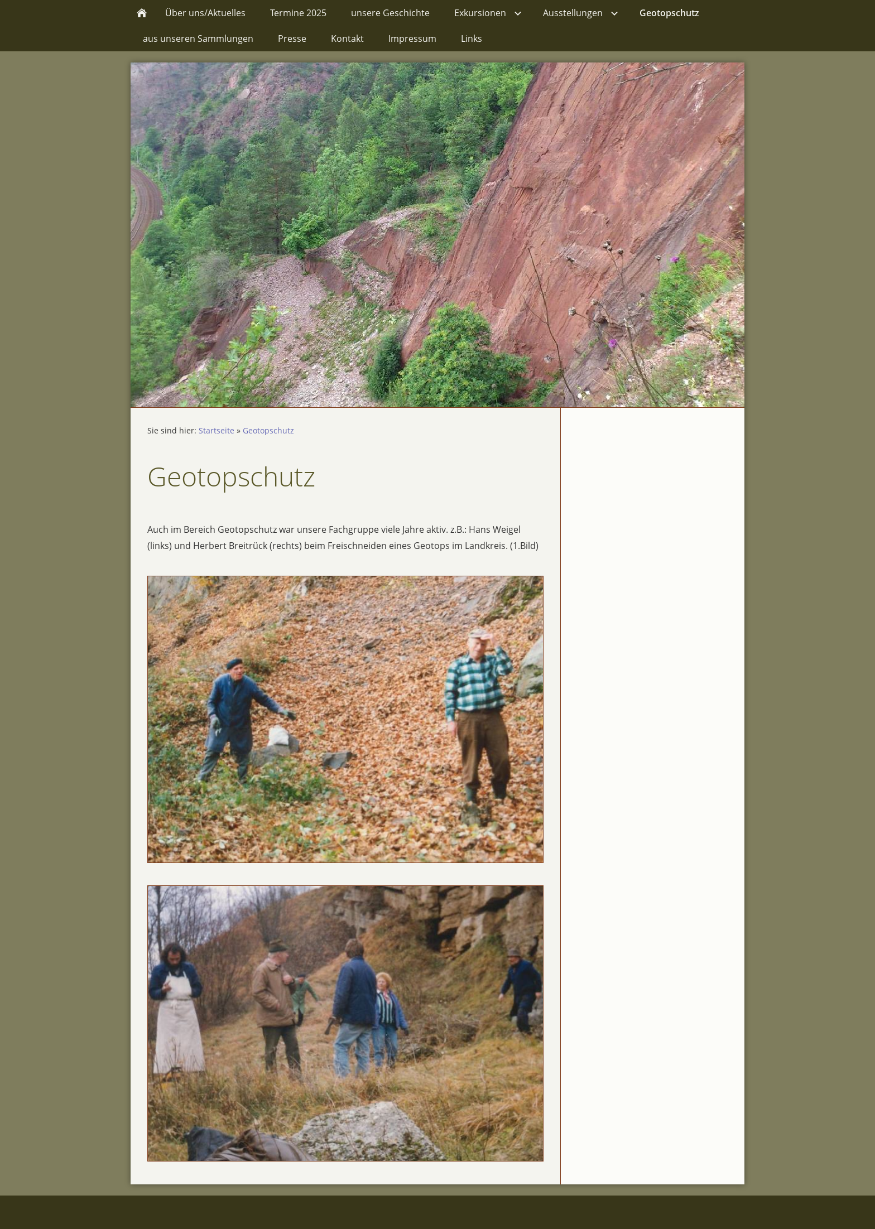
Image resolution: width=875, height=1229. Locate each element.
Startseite (216, 430)
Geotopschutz (268, 430)
